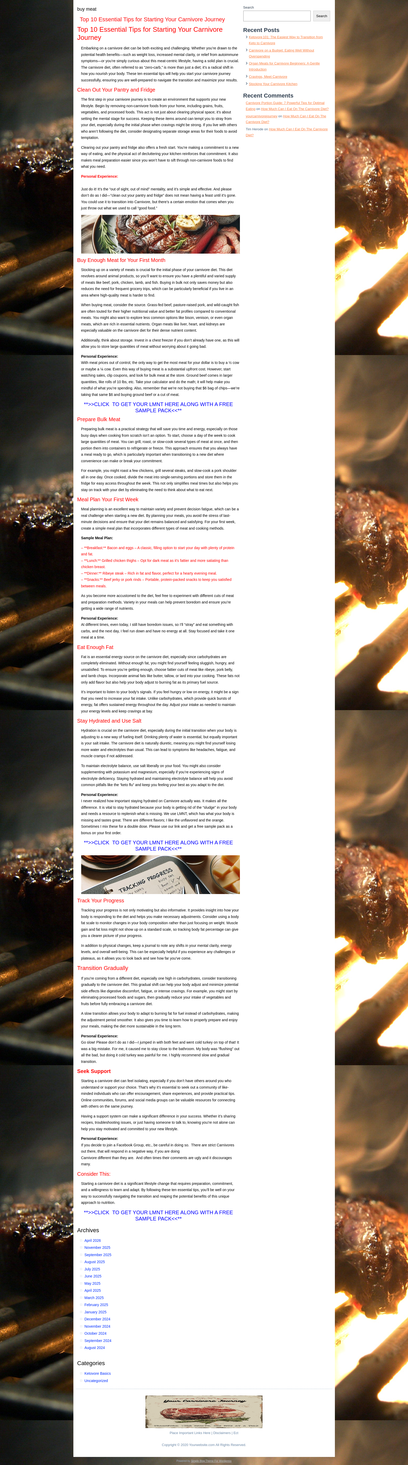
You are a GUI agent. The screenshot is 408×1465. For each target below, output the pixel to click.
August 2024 (95, 1348)
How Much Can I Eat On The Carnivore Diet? (295, 109)
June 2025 (93, 1276)
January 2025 (96, 1312)
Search (248, 7)
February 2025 (96, 1305)
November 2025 (98, 1247)
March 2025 (94, 1298)
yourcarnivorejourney (261, 116)
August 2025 (95, 1262)
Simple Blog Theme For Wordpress (211, 1461)
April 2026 (93, 1240)
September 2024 (98, 1341)
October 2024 (96, 1333)
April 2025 (93, 1290)
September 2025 (98, 1255)
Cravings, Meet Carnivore (268, 77)
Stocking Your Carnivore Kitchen (273, 84)
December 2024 (98, 1319)
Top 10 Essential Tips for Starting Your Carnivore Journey (152, 19)
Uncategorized (96, 1381)
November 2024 (98, 1326)
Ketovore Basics (98, 1373)
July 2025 (92, 1269)
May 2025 (92, 1283)
